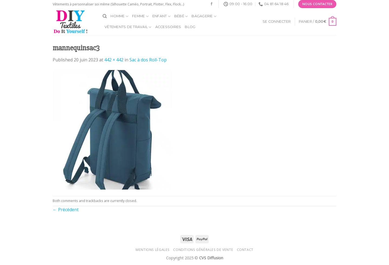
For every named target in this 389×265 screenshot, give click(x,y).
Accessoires (168, 27)
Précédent (66, 210)
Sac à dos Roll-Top (148, 60)
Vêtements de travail (128, 27)
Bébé (181, 16)
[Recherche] (105, 16)
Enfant (161, 16)
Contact (245, 249)
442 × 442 (113, 60)
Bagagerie (204, 16)
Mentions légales (153, 249)
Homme (119, 16)
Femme (140, 16)
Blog (190, 27)
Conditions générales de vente (203, 249)
